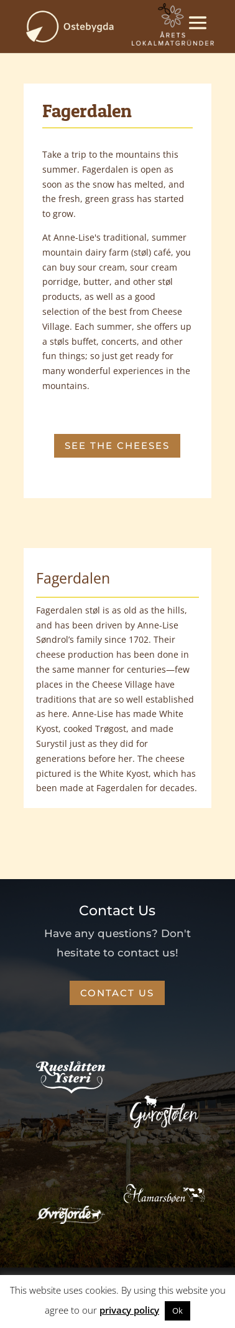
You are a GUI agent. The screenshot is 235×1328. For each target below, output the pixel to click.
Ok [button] (177, 1310)
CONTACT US (117, 993)
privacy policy (129, 1310)
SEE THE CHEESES (117, 445)
